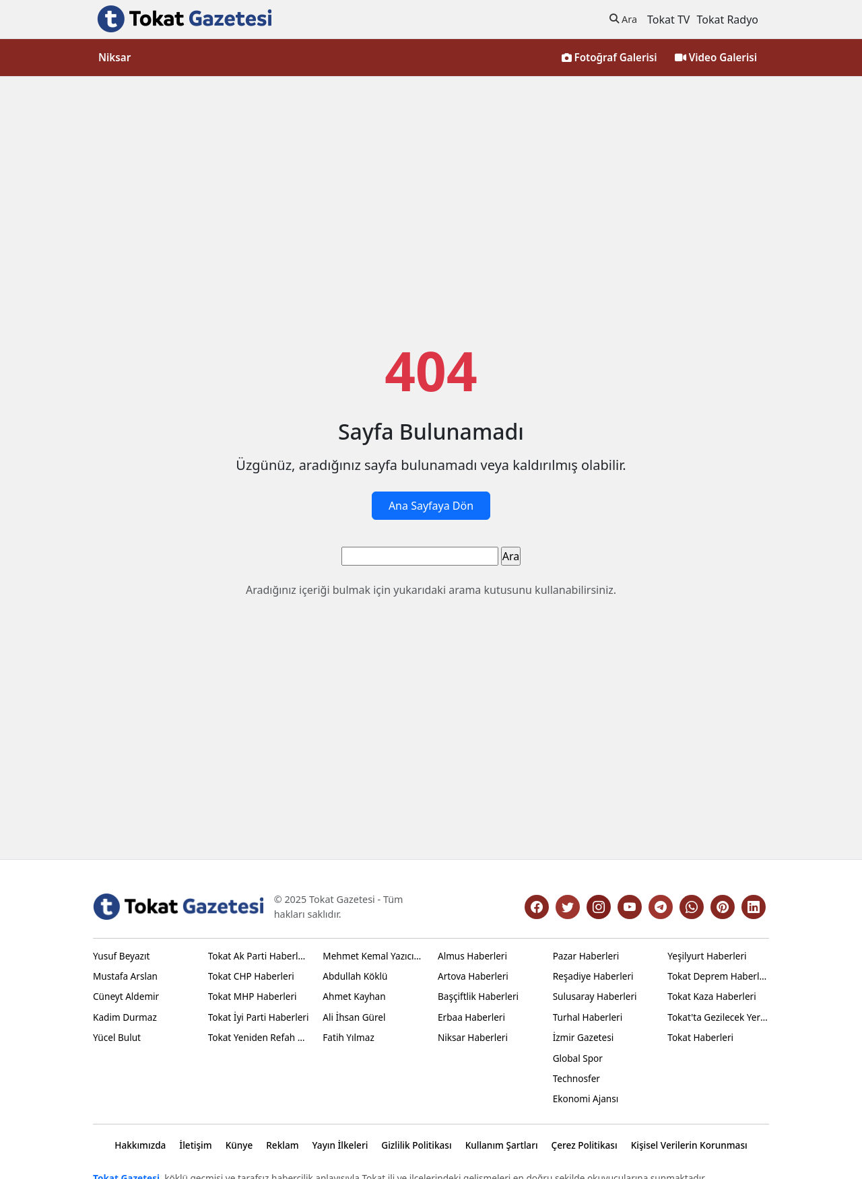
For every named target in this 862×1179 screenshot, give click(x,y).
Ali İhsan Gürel (354, 1017)
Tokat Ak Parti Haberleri (259, 955)
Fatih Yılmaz (348, 1037)
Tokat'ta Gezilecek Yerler (718, 1017)
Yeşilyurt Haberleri (706, 955)
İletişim (195, 1145)
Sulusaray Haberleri (595, 996)
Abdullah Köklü (355, 976)
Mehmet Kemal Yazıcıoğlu (373, 955)
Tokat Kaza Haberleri (711, 996)
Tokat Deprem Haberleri (718, 976)
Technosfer (576, 1078)
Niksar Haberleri (473, 1037)
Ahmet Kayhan (354, 996)
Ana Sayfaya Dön (431, 505)
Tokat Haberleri (700, 1037)
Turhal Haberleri (588, 1017)
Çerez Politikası (585, 1145)
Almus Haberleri (472, 955)
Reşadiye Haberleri (593, 976)
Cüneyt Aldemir (126, 996)
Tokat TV (668, 19)
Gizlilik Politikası (416, 1145)
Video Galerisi (716, 57)
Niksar (114, 57)
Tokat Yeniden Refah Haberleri (259, 1037)
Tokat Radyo (727, 19)
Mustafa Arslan (125, 976)
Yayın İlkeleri (340, 1145)
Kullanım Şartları (501, 1145)
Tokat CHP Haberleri (251, 976)
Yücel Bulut (117, 1037)
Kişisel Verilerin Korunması (689, 1145)
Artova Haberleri (473, 976)
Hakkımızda (140, 1145)
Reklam (282, 1145)
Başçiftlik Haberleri (478, 996)
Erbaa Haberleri (471, 1017)
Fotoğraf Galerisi (609, 57)
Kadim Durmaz (125, 1017)
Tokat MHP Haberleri (252, 996)
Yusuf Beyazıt (121, 955)
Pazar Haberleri (586, 955)
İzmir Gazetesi (583, 1037)
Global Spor (578, 1058)
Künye (239, 1145)
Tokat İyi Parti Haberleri (258, 1017)
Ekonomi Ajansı (586, 1098)
